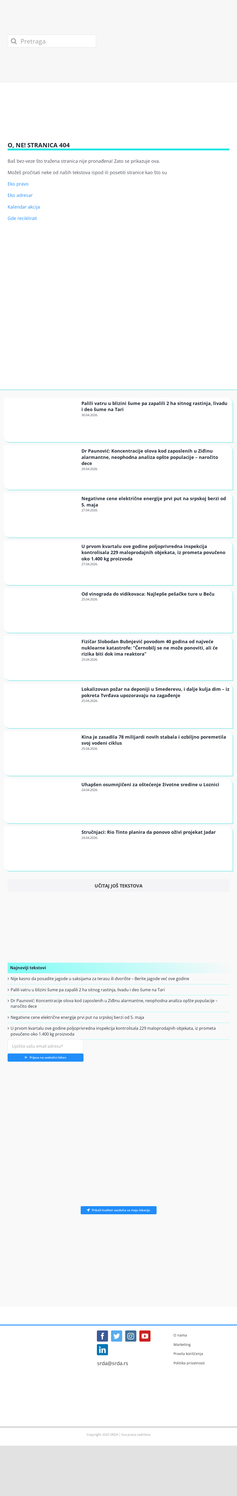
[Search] (14, 41)
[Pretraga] (52, 41)
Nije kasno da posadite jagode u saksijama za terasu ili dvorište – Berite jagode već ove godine (100, 978)
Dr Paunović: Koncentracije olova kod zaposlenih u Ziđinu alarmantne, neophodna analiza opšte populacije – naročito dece (149, 457)
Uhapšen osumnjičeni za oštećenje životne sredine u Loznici (150, 784)
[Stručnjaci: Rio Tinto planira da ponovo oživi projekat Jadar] (42, 848)
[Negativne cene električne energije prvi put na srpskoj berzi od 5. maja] (42, 514)
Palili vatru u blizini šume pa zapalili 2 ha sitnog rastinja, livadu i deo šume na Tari (88, 990)
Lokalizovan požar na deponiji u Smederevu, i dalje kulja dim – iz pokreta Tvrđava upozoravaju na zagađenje (155, 692)
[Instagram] (130, 1336)
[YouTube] (144, 1336)
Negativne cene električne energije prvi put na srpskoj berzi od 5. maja (77, 1017)
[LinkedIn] (102, 1349)
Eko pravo (18, 184)
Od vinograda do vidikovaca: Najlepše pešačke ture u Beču (147, 594)
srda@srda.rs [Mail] (112, 1363)
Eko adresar (20, 195)
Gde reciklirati (22, 218)
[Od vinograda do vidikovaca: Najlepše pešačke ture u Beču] (42, 610)
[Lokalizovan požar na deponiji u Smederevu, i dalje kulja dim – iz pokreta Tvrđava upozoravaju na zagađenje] (42, 705)
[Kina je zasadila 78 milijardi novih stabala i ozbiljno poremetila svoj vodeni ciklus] (42, 753)
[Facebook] (102, 1336)
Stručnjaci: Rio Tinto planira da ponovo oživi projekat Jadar (148, 832)
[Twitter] (116, 1336)
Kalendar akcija (24, 207)
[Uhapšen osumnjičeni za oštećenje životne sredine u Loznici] (42, 800)
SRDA (114, 1434)
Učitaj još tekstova (118, 886)
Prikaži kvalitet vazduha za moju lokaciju (118, 1210)
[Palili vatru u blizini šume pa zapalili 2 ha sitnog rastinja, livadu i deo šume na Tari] (42, 419)
